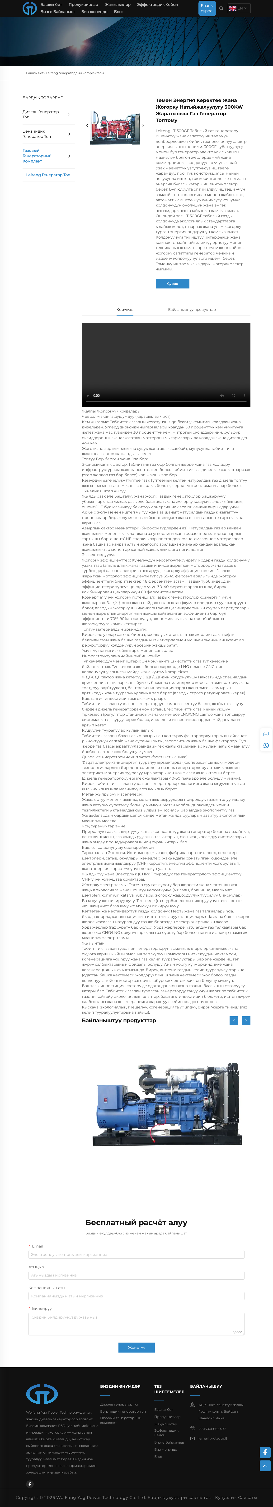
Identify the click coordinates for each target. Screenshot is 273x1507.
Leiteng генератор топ (48, 175)
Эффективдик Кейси (157, 4)
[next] (143, 126)
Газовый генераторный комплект (37, 155)
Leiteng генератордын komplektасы (75, 73)
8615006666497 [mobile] (208, 1428)
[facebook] (30, 1484)
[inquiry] (266, 734)
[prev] (87, 126)
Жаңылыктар (118, 4)
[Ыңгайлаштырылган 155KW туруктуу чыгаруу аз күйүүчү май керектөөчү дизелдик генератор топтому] (166, 1116)
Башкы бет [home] (51, 4)
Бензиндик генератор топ (37, 134)
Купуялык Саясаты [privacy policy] (236, 1497)
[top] (265, 1465)
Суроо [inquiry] (172, 284)
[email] (212, 1438)
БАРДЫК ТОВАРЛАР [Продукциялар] (43, 98)
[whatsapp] (266, 745)
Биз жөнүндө (94, 12)
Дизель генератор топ (41, 114)
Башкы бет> (36, 73)
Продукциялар (83, 4)
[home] (30, 8)
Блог (118, 12)
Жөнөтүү (136, 1347)
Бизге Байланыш (57, 12)
